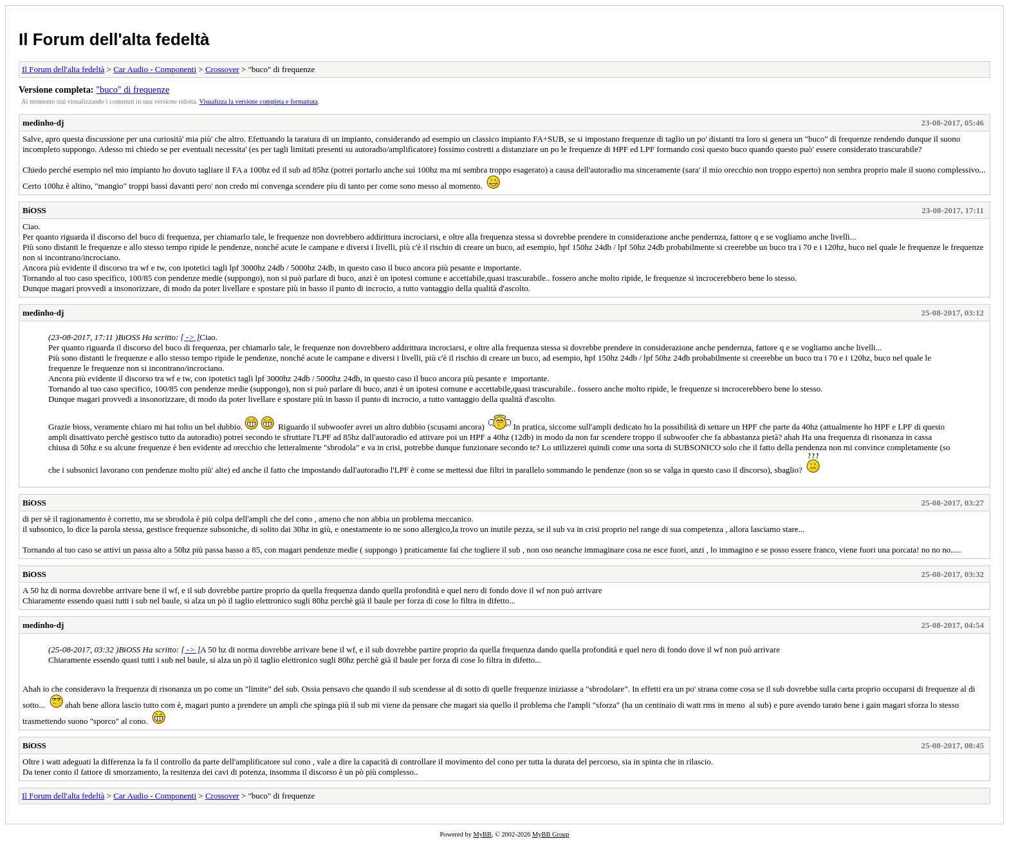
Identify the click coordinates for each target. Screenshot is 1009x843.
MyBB (482, 834)
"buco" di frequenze (132, 89)
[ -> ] (190, 337)
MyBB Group (550, 834)
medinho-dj (43, 123)
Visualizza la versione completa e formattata (258, 101)
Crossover (222, 69)
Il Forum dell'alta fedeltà (114, 39)
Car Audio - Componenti (154, 69)
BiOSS (34, 210)
